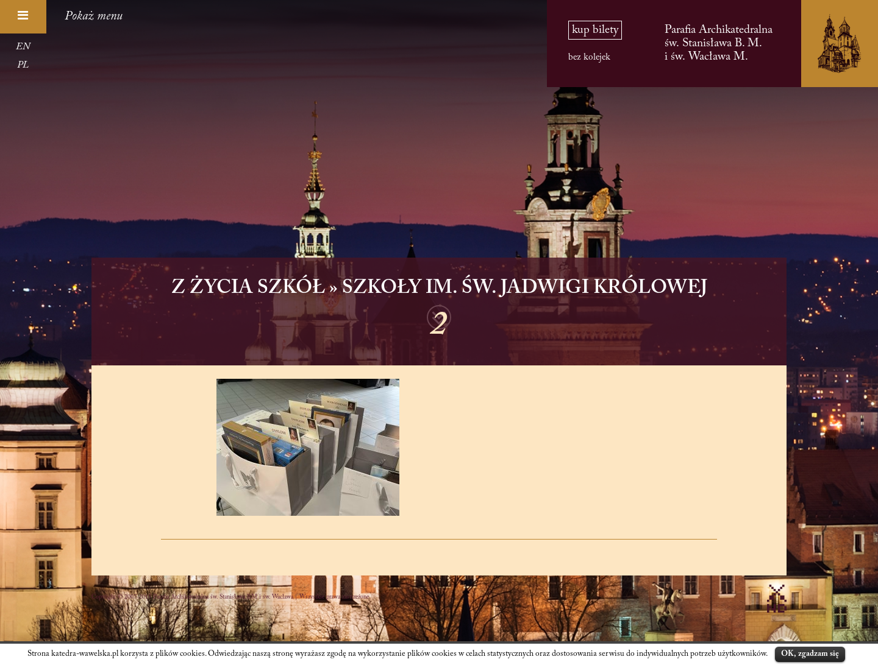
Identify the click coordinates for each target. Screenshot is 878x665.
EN (23, 47)
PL (23, 65)
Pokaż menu (94, 16)
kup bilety (595, 30)
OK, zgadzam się (810, 654)
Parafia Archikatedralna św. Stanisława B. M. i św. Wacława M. (719, 43)
